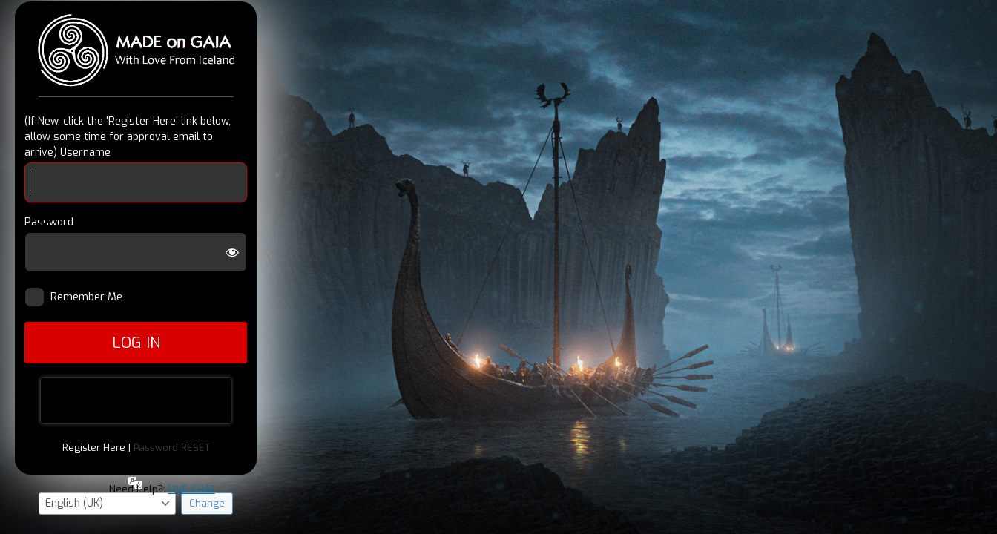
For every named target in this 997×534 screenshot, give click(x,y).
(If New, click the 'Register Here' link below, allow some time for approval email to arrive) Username (127, 136)
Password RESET (172, 447)
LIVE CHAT (191, 489)
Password (48, 222)
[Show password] (232, 252)
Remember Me (92, 297)
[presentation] (136, 400)
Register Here (93, 447)
